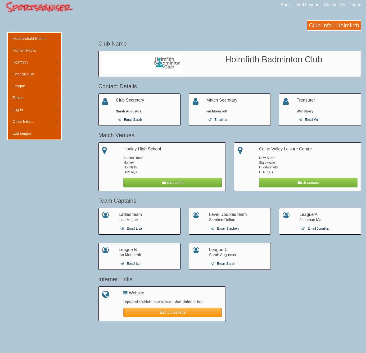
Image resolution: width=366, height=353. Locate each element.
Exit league (22, 133)
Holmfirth (20, 62)
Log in (18, 110)
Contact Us (334, 4)
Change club (23, 74)
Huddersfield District (29, 39)
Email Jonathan (318, 228)
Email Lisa (134, 228)
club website (173, 312)
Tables (18, 98)
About (286, 4)
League (19, 86)
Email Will (312, 119)
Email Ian (221, 119)
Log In (355, 4)
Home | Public (24, 50)
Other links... (23, 122)
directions (172, 183)
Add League (307, 4)
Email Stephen (228, 228)
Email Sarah (133, 119)
